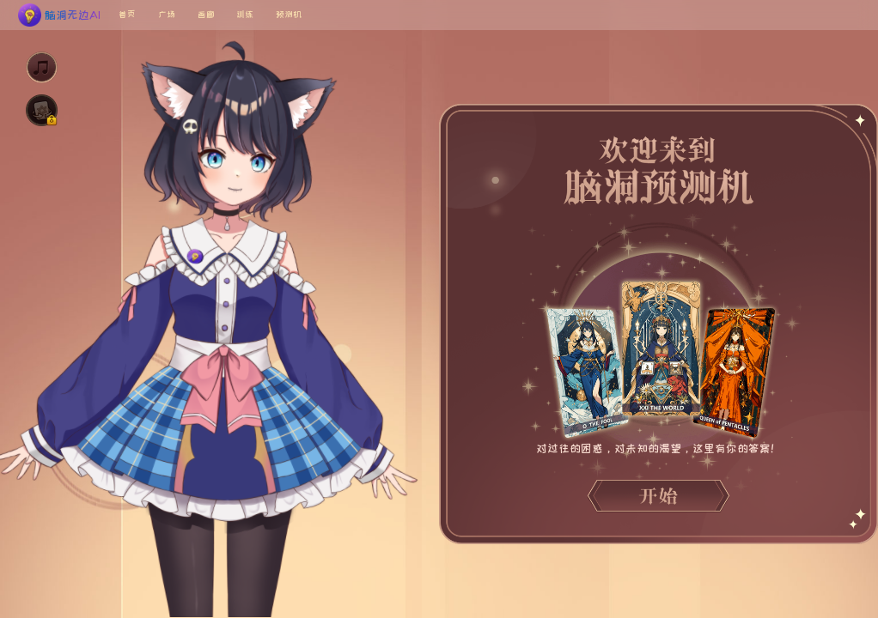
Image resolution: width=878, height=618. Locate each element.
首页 (127, 14)
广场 (166, 14)
